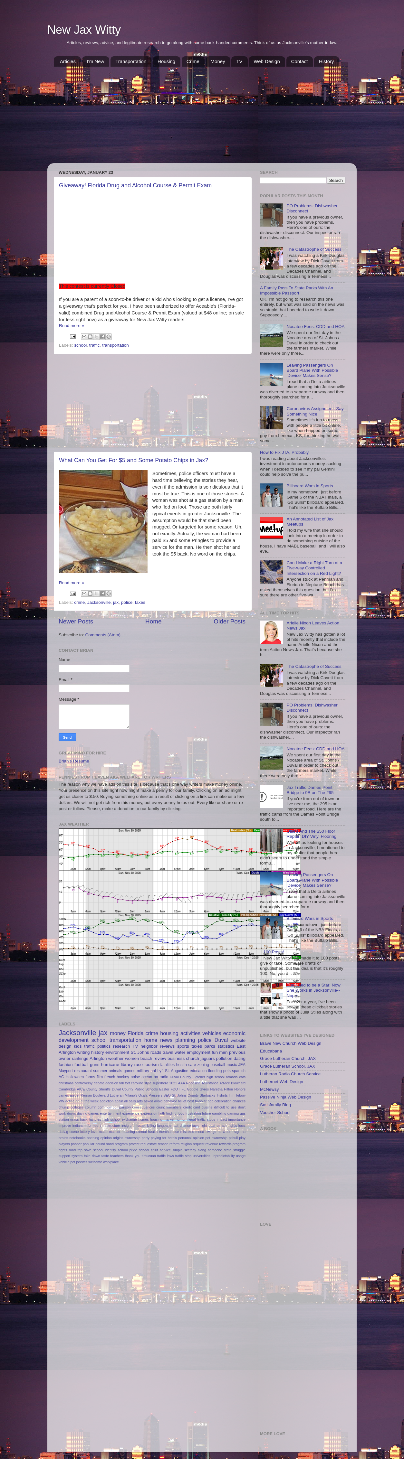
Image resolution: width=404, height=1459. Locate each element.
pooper (76, 1144)
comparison (122, 1107)
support (64, 1156)
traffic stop (183, 1156)
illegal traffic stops (201, 1119)
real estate (148, 1144)
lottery (85, 1132)
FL (183, 1089)
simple (177, 1150)
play (242, 1138)
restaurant (83, 1071)
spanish (238, 1071)
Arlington (98, 1058)
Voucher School (275, 1112)
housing (169, 1033)
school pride (127, 1150)
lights (233, 1125)
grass (74, 1119)
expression (148, 1113)
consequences (143, 1107)
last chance (182, 1125)
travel (168, 1052)
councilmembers (169, 1107)
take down (92, 1156)
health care (186, 1064)
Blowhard (238, 1083)
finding (171, 1113)
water (180, 1052)
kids (78, 1046)
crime (79, 602)
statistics (225, 1046)
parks (210, 1046)
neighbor (149, 1046)
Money (218, 61)
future (206, 1113)
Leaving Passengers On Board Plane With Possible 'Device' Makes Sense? (312, 370)
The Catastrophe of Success (313, 249)
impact (222, 1119)
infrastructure (110, 1125)
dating (239, 1058)
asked (148, 1101)
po (156, 1077)
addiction (106, 1101)
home (151, 1040)
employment (198, 1052)
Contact (299, 61)
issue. (141, 1125)
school (80, 345)
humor (181, 1119)
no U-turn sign (228, 1132)
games (129, 1071)
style (147, 1083)
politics (104, 1046)
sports (183, 1046)
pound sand (104, 1144)
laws (195, 1125)
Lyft (161, 1071)
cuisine (207, 1107)
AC (61, 1077)
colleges (77, 1107)
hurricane (110, 1064)
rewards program (232, 1144)
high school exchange (119, 1119)
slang (202, 1150)
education (198, 1071)
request (199, 1144)
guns (94, 1064)
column (90, 1107)
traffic (94, 345)
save (87, 1150)
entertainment (110, 1113)
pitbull (233, 1138)
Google (192, 1089)
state (227, 1150)
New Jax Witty (84, 29)
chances (239, 1101)
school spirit (148, 1150)
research (121, 1046)
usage (240, 1156)
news (166, 1040)
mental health (147, 1132)
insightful (128, 1125)
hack (84, 1119)
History (326, 61)
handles (95, 1119)
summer (100, 1071)
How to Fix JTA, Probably (284, 452)
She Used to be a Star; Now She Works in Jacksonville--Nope (313, 990)
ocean (146, 1077)
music (231, 1064)
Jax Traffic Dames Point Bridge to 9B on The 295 (309, 790)
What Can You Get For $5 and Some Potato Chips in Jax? (133, 460)
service (165, 1150)
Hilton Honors (234, 1089)
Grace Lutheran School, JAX (287, 1066)
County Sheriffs (98, 1089)
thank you (132, 1156)
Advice (224, 1083)
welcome (95, 1162)
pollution (224, 1058)
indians (77, 1125)
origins (118, 1138)
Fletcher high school (209, 1077)
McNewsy (269, 1089)
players (64, 1144)
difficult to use (225, 1107)
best (190, 1101)
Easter (164, 1089)
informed (91, 1125)
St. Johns (140, 1052)
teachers (116, 1156)
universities (201, 1156)
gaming (233, 1113)
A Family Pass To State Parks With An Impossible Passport (296, 290)
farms (90, 1077)
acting (70, 1101)
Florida (135, 1033)
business (176, 1058)
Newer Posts (76, 621)
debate (99, 1083)
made (103, 1132)
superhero (160, 1083)
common (104, 1107)
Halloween (75, 1077)
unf (153, 1071)
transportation (115, 345)
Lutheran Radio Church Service (290, 1073)
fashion (66, 1064)
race (138, 1064)
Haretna (216, 1089)
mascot (114, 1132)
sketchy (190, 1150)
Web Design (267, 61)
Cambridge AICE (72, 1089)
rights (63, 1150)
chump (64, 1107)
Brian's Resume (74, 761)
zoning (203, 1064)
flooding (215, 1071)
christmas (66, 1083)
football (81, 1064)
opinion (106, 1138)
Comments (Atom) (103, 634)
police (126, 602)
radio (163, 1077)
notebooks (77, 1138)
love (94, 1132)
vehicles (211, 1033)
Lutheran (117, 1095)
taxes (140, 602)
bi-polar (201, 1101)
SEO (167, 1095)
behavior (170, 1101)
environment (117, 1052)
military (143, 1071)
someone (215, 1150)
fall (121, 1083)
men (223, 1052)
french (109, 1077)
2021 (173, 1083)
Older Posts (229, 621)
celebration (223, 1101)
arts (140, 1101)
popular (88, 1144)
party (145, 1138)
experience (130, 1113)
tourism (151, 1064)
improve (65, 1125)
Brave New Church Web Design (290, 1043)
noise (135, 1077)
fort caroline (134, 1083)
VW (61, 1101)
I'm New (95, 61)
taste (105, 1156)
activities (190, 1033)
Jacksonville (99, 602)
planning (185, 1040)
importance (236, 1119)
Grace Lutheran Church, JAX (288, 1058)
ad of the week (87, 1101)
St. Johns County (185, 1095)
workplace (111, 1162)
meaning (128, 1132)
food (181, 1113)
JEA (241, 1064)
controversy (84, 1083)
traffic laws (165, 1156)
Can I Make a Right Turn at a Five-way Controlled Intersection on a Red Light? (314, 567)
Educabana (271, 1051)
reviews (167, 1046)
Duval (221, 1040)
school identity (104, 1150)
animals (115, 1071)
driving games (88, 1113)
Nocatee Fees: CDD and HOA (315, 326)
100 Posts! (273, 951)
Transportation (130, 61)
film (100, 1077)
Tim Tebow (237, 1095)
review (160, 1058)
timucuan (149, 1156)
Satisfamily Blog (275, 1104)
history (97, 1052)
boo (210, 1101)
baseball (217, 1064)
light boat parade (214, 1125)
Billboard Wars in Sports (309, 485)
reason (163, 1144)
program (121, 1144)
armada (232, 1077)
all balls (130, 1101)
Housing (166, 61)
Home (153, 621)
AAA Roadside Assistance (198, 1083)
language (164, 1125)
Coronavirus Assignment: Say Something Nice (314, 411)
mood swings (206, 1132)
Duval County (180, 1077)
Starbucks (207, 1095)
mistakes (187, 1132)
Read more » (71, 325)
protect (134, 1144)
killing (151, 1125)
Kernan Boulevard (95, 1095)
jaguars (207, 1058)
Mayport (66, 1071)
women (132, 1058)
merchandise (169, 1132)
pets (227, 1071)
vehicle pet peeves (73, 1162)
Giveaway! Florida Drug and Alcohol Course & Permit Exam (135, 185)
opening (93, 1138)
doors (71, 1113)
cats (242, 1077)
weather (116, 1058)
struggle (239, 1150)
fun (215, 1052)
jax (116, 602)
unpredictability (223, 1156)
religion (186, 1144)
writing (83, 1052)
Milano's (131, 1095)
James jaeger (69, 1095)
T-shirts (221, 1095)
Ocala (143, 1095)
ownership (132, 1138)
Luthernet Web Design (281, 1081)
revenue (212, 1144)
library (127, 1064)
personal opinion (191, 1138)
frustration (193, 1113)
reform (174, 1144)
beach (146, 1058)
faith (162, 1113)
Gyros (204, 1089)
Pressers (155, 1095)
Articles (68, 61)
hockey (123, 1077)
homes (143, 1119)
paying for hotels (164, 1138)
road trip (75, 1150)
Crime (193, 61)
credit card (191, 1107)
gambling (219, 1113)
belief (182, 1101)
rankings (80, 1058)
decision (111, 1083)
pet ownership (216, 1138)
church (192, 1058)
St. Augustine (176, 1071)
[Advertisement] (202, 115)
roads (155, 1052)
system (77, 1156)
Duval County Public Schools (135, 1089)
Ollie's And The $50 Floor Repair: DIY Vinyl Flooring (311, 834)
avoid (158, 1101)
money (118, 1033)
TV (239, 61)
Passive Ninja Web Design (285, 1097)
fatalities (167, 1064)
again (119, 1101)
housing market (162, 1119)
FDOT (175, 1089)
